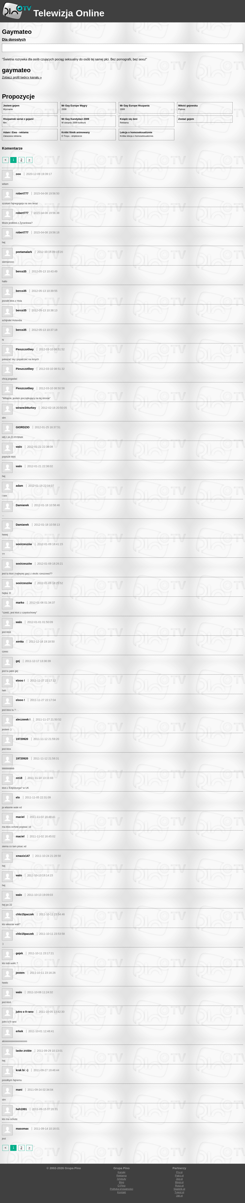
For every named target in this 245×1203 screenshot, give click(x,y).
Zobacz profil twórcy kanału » (22, 77)
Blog (121, 1182)
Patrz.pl (179, 1175)
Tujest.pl (179, 1192)
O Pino (121, 1185)
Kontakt (121, 1192)
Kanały (121, 1172)
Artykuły (121, 1178)
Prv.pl (179, 1172)
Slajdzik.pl (179, 1188)
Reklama (121, 1175)
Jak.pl (179, 1195)
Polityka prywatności (121, 1188)
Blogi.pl (179, 1182)
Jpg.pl (179, 1178)
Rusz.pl (179, 1185)
